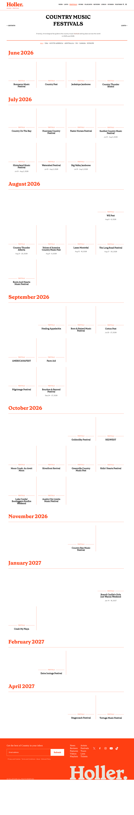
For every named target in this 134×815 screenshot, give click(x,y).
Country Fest (51, 106)
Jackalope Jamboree (81, 107)
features (118, 4)
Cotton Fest (110, 360)
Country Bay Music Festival (81, 587)
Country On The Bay (21, 155)
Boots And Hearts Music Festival (21, 313)
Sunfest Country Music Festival (111, 155)
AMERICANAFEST (21, 393)
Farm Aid (51, 393)
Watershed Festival (51, 189)
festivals (73, 4)
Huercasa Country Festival (51, 155)
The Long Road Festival (111, 275)
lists (66, 4)
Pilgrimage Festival (21, 422)
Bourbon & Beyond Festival (51, 424)
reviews (97, 4)
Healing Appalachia (51, 361)
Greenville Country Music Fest (81, 505)
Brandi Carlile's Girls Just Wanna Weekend (111, 636)
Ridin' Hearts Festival (111, 505)
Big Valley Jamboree (81, 191)
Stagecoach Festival (81, 766)
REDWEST (111, 474)
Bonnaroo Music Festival (22, 107)
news (61, 4)
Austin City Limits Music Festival (51, 537)
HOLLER (9, 8)
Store (81, 4)
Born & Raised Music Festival (81, 361)
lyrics (103, 4)
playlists (88, 4)
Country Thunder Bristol (110, 107)
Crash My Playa (21, 672)
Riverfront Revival (51, 503)
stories (111, 4)
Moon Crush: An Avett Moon (21, 505)
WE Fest (110, 241)
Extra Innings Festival (51, 718)
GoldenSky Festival (80, 474)
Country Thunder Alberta (21, 275)
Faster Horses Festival (80, 155)
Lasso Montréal (80, 274)
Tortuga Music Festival (111, 766)
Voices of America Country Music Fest (51, 277)
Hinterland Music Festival (21, 191)
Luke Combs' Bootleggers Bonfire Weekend (21, 538)
